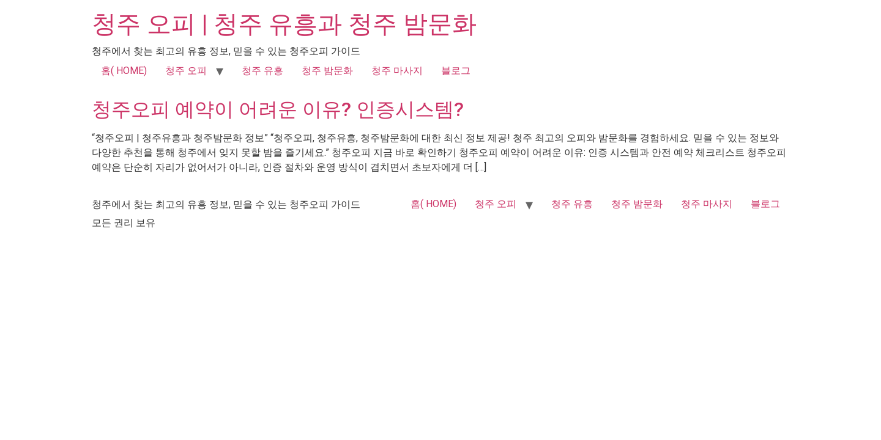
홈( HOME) (124, 70)
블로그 (455, 70)
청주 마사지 (397, 70)
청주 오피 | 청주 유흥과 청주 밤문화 (284, 24)
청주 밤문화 (327, 70)
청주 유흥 (262, 70)
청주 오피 (186, 70)
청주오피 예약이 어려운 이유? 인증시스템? (278, 109)
